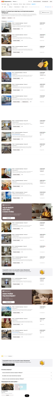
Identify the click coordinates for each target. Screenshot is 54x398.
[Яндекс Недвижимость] (7, 1)
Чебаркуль (13, 193)
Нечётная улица (16, 331)
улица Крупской (14, 85)
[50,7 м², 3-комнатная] (6, 262)
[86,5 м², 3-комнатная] (6, 197)
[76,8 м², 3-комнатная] (6, 311)
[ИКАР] (33, 4)
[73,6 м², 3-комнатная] (6, 149)
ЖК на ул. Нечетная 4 (15, 332)
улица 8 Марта (14, 145)
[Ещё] (14, 18)
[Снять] (11, 4)
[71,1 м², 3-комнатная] (6, 335)
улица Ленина (14, 36)
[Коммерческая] (16, 4)
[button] (31, 1)
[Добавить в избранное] (22, 29)
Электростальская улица (15, 24)
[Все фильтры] (2, 7)
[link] (51, 1)
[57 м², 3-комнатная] (6, 283)
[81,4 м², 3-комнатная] (6, 101)
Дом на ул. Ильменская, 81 (16, 134)
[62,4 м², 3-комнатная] (6, 89)
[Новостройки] (3, 4)
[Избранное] (29, 1)
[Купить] (8, 4)
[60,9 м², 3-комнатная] (6, 227)
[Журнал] (24, 4)
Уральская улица (16, 133)
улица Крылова (14, 224)
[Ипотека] (20, 4)
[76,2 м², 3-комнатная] (6, 323)
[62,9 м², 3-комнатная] (6, 173)
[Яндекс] (2, 1)
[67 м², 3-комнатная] (6, 251)
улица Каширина (14, 170)
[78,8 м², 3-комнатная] (6, 51)
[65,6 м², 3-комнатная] (6, 125)
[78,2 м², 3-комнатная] (6, 185)
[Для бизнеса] (28, 4)
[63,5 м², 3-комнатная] (6, 28)
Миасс (13, 133)
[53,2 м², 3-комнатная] (6, 39)
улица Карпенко (14, 247)
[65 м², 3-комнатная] (6, 77)
